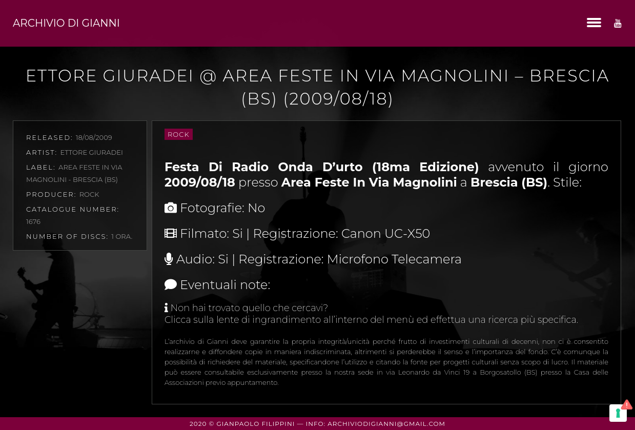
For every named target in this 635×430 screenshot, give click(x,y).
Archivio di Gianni (66, 23)
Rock (179, 134)
